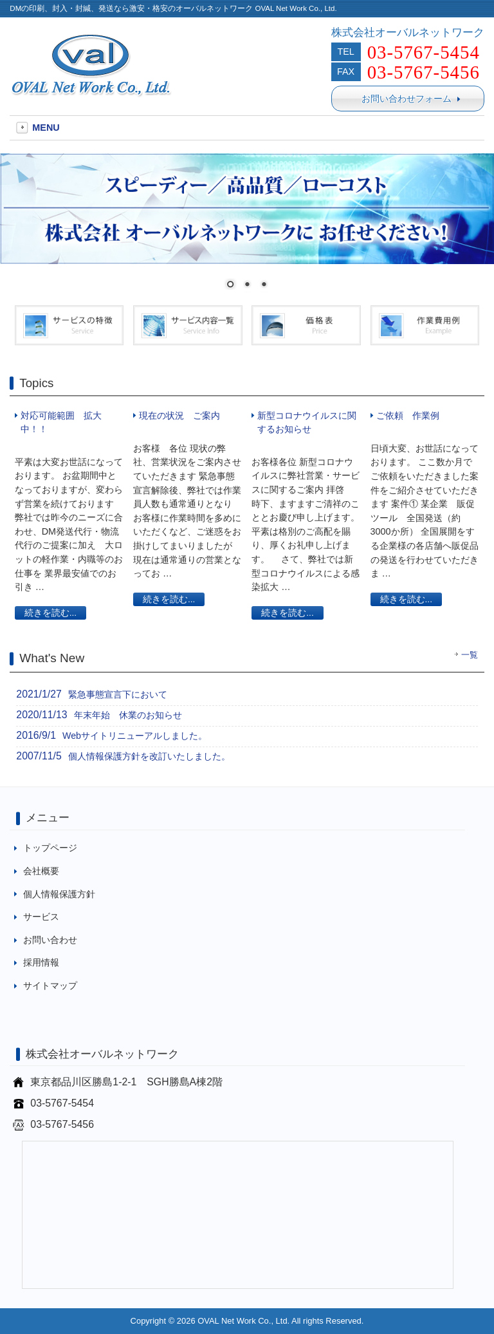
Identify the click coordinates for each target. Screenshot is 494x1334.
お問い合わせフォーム (411, 98)
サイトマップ (50, 985)
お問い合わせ (50, 940)
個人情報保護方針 (59, 894)
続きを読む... (50, 613)
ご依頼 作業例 (407, 415)
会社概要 (41, 871)
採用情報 (41, 962)
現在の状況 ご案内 (179, 415)
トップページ (50, 848)
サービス (41, 916)
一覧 (469, 655)
